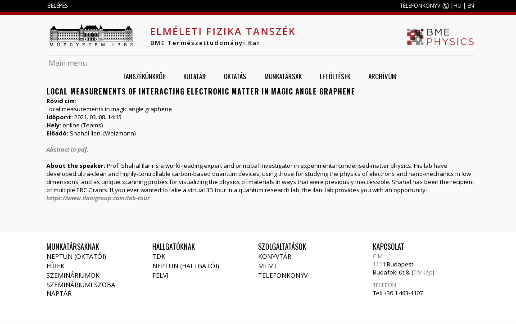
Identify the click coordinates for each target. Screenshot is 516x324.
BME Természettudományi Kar (205, 43)
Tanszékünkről (141, 76)
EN (470, 5)
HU (457, 5)
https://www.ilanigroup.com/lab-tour (97, 198)
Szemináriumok (73, 275)
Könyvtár (274, 256)
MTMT (268, 265)
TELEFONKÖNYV (420, 5)
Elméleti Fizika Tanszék (223, 31)
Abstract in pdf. (67, 149)
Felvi (160, 275)
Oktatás (235, 76)
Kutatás (192, 76)
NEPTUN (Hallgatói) (185, 265)
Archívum (380, 76)
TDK (158, 256)
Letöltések (335, 76)
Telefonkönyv (283, 275)
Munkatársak (283, 76)
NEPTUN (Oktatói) (76, 256)
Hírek (55, 265)
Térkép (423, 272)
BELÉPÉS (57, 5)
